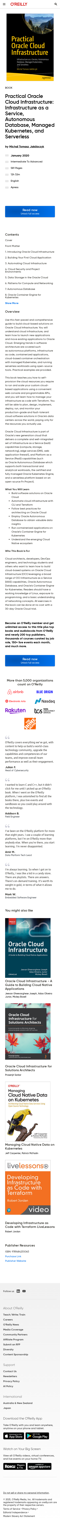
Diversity (8, 1349)
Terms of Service (11, 1508)
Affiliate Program (13, 1339)
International (12, 1396)
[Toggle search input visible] (56, 4)
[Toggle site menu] (4, 4)
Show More (11, 303)
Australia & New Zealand (17, 1403)
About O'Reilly (13, 1308)
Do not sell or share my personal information (26, 1492)
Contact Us (9, 1371)
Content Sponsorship (15, 1354)
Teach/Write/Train (14, 1314)
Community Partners (15, 1334)
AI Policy (8, 1386)
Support (9, 1365)
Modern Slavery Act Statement (19, 1516)
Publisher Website (15, 1260)
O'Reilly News (11, 1324)
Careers (8, 1319)
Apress (14, 187)
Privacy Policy (11, 1381)
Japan (7, 1408)
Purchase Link (13, 1256)
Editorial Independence (15, 1512)
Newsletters (10, 1376)
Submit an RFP (11, 1344)
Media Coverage (13, 1329)
